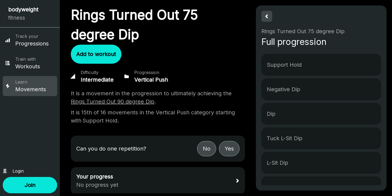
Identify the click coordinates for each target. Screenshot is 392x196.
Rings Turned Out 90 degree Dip (112, 101)
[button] (30, 185)
